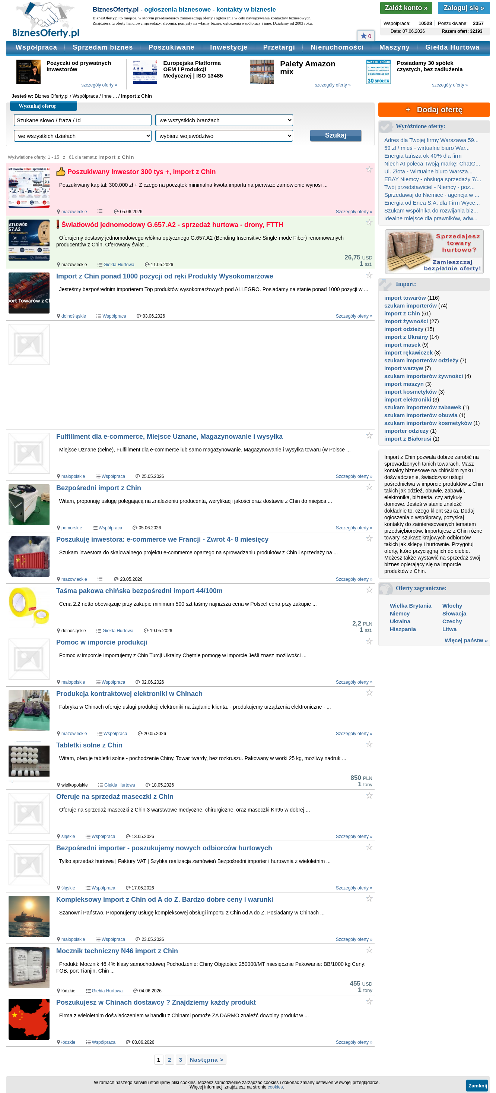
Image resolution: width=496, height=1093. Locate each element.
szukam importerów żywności (423, 376)
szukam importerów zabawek (422, 407)
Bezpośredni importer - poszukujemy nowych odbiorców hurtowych (164, 848)
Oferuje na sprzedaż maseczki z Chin (115, 796)
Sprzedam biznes (103, 47)
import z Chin (402, 313)
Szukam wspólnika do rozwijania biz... (431, 210)
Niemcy (400, 613)
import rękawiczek (408, 352)
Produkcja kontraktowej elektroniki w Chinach (129, 693)
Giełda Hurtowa (452, 47)
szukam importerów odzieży (421, 360)
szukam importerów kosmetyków (428, 423)
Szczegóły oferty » (354, 211)
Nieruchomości (337, 47)
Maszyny (394, 47)
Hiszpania (403, 629)
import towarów (405, 297)
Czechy (452, 621)
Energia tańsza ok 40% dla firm (423, 155)
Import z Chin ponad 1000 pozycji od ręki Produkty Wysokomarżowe (164, 276)
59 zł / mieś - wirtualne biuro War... (427, 148)
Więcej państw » (466, 640)
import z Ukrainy (406, 337)
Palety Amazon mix (308, 67)
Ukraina (400, 621)
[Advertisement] (199, 374)
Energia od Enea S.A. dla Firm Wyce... (432, 202)
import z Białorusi (408, 438)
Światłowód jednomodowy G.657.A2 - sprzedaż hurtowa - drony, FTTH (172, 225)
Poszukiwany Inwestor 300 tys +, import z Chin (141, 172)
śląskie (68, 836)
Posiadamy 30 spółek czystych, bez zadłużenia (430, 66)
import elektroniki (407, 399)
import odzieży (403, 329)
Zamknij (477, 1086)
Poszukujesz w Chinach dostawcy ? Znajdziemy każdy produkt (156, 1002)
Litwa (449, 629)
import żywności (406, 321)
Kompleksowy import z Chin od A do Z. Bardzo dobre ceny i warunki (164, 899)
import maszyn (404, 384)
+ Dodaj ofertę (434, 109)
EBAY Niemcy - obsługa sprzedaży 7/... (432, 179)
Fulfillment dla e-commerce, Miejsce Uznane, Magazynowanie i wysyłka (169, 436)
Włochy (452, 605)
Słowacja (454, 613)
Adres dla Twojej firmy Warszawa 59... (431, 140)
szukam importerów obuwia (421, 415)
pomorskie (71, 527)
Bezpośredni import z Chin (98, 488)
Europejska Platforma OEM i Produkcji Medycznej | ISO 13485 (193, 69)
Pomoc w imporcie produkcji (101, 642)
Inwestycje (229, 47)
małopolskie (73, 476)
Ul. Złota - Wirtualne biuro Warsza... (428, 171)
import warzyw (403, 368)
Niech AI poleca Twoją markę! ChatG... (432, 163)
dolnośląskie (73, 316)
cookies (275, 1087)
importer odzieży (406, 431)
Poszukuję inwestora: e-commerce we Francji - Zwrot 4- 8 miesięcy (162, 539)
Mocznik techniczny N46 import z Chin (117, 951)
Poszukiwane (172, 47)
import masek (402, 344)
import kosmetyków (410, 391)
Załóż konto (406, 8)
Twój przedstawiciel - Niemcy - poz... (429, 187)
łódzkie (68, 1042)
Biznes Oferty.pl (52, 96)
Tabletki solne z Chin (89, 745)
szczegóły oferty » (99, 85)
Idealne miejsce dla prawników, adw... (430, 218)
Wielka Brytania (411, 605)
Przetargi (279, 47)
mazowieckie (74, 211)
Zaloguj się (463, 8)
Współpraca (36, 47)
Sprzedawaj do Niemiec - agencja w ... (431, 195)
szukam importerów (410, 305)
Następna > (206, 1059)
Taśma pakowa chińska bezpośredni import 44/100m (139, 591)
